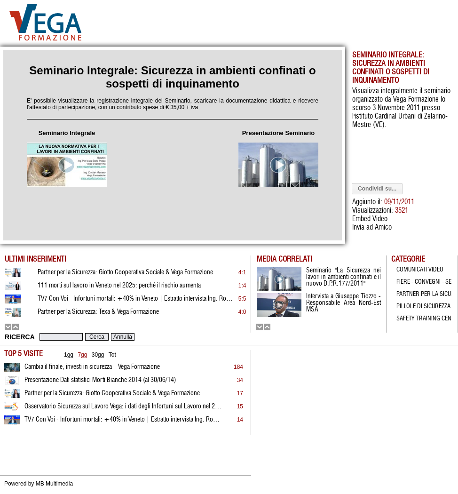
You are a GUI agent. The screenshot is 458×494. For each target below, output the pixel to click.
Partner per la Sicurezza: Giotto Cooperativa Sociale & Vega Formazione (112, 393)
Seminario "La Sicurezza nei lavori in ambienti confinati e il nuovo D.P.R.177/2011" (343, 277)
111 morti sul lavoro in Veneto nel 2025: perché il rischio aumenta (119, 285)
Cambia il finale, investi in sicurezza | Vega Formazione (92, 367)
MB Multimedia (54, 483)
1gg (68, 354)
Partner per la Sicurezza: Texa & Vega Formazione (98, 312)
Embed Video (369, 219)
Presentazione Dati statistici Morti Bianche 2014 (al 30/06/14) (100, 380)
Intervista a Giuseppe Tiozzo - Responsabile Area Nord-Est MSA (343, 303)
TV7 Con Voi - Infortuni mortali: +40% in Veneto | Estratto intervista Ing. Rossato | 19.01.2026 (123, 419)
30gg (98, 354)
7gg (82, 354)
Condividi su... (377, 188)
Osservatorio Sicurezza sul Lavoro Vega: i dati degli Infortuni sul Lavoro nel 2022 (123, 406)
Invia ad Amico (372, 227)
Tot (112, 354)
